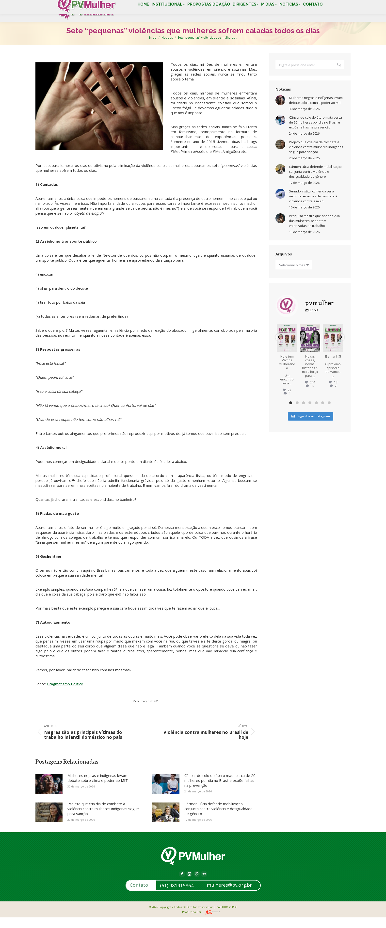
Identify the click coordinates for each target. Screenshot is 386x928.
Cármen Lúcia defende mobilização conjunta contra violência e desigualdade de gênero (218, 819)
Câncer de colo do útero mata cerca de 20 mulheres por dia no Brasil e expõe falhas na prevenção (220, 791)
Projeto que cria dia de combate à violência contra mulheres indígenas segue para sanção (103, 819)
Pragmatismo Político (65, 694)
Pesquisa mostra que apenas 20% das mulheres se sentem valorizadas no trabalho (314, 231)
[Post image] (49, 794)
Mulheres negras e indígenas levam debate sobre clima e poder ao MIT (97, 788)
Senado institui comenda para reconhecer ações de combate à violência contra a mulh (313, 207)
